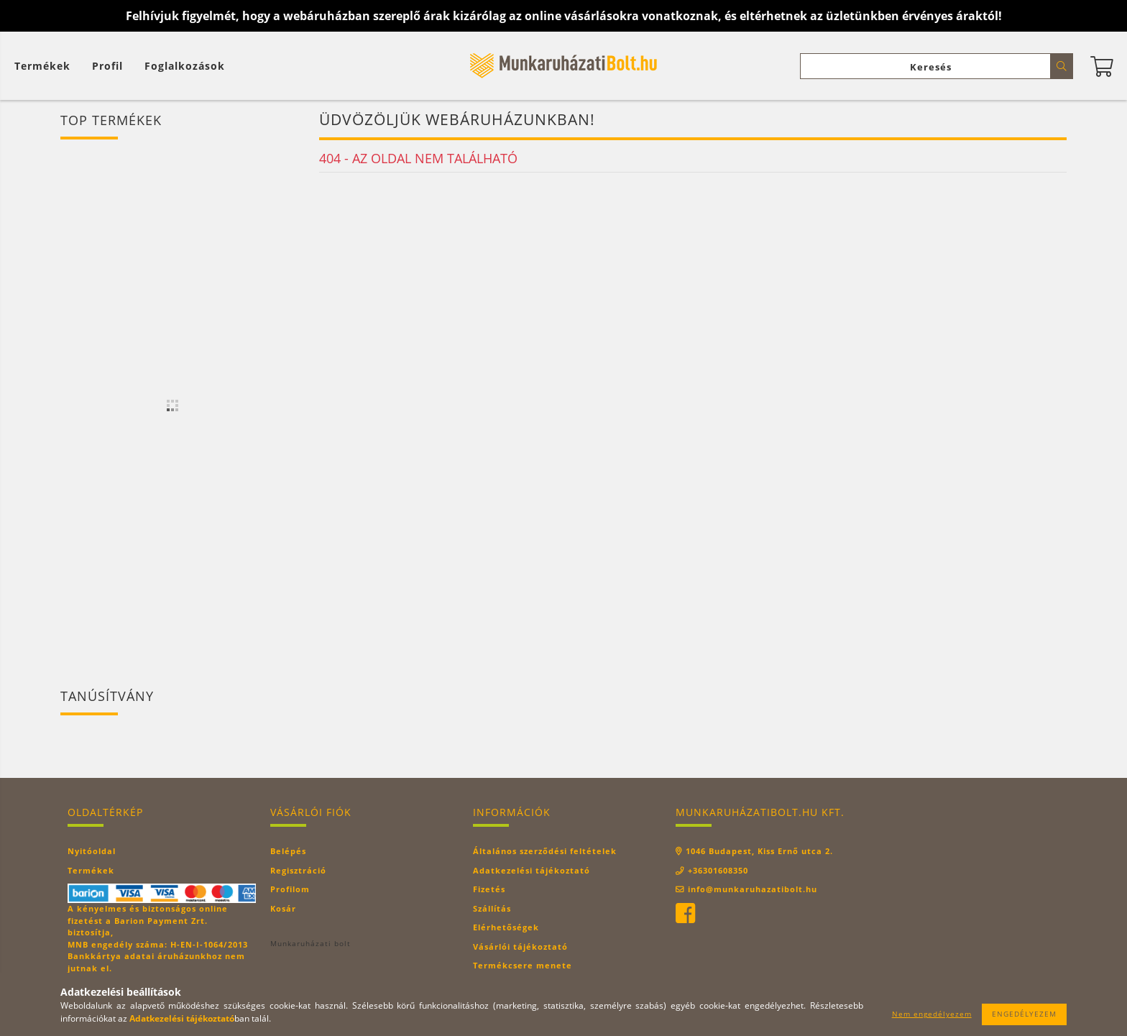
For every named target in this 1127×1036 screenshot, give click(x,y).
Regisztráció (298, 870)
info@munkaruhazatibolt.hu (752, 889)
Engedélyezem (1024, 1014)
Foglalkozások (184, 66)
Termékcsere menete (522, 965)
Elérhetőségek (506, 927)
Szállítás (492, 908)
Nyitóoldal (92, 850)
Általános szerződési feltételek (545, 850)
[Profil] (107, 66)
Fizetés (489, 889)
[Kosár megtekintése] (46, 66)
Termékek (91, 870)
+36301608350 (718, 870)
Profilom (290, 889)
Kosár (283, 908)
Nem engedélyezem (932, 1014)
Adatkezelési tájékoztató (531, 870)
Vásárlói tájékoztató (520, 946)
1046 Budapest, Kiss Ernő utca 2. (759, 850)
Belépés (288, 850)
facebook (685, 914)
